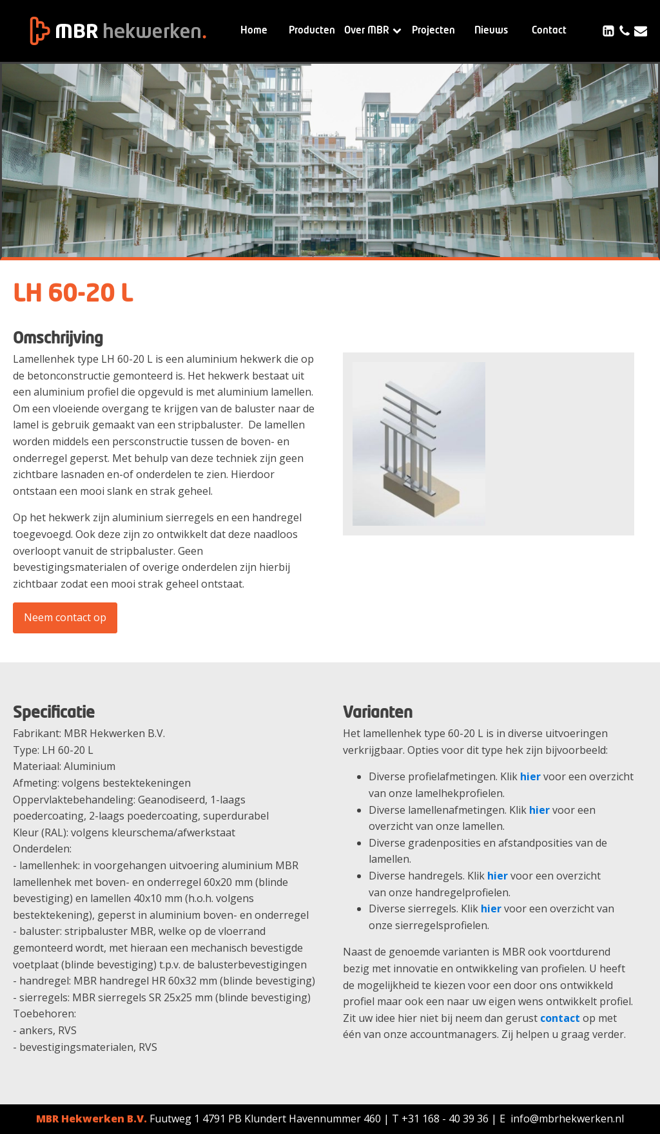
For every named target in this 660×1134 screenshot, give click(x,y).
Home (253, 30)
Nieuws (491, 30)
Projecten (433, 30)
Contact (549, 30)
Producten (312, 30)
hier (530, 776)
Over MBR (373, 30)
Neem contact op (65, 617)
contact (560, 1018)
